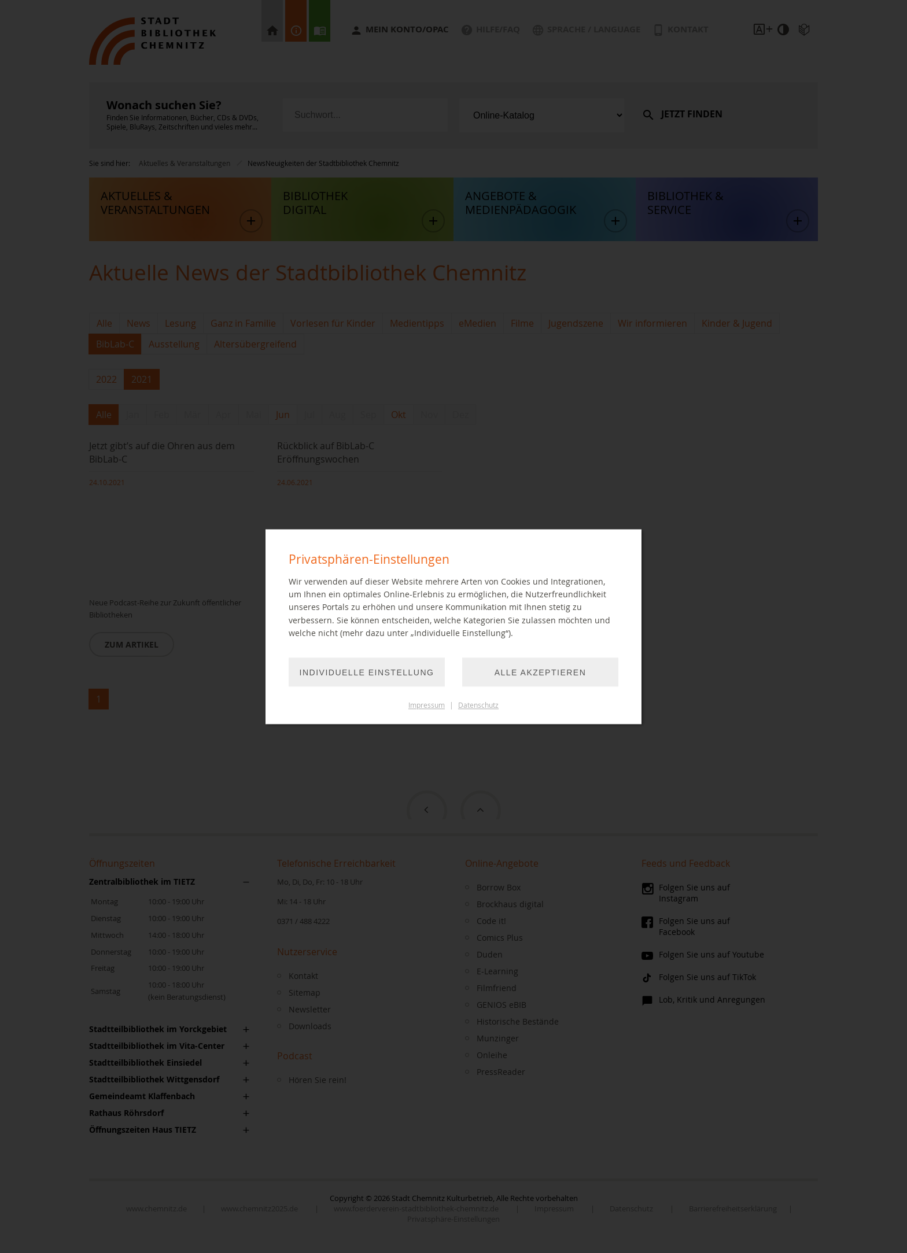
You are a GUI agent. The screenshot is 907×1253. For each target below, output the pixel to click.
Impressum (426, 705)
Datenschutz (478, 705)
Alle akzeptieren (541, 672)
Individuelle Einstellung (367, 672)
